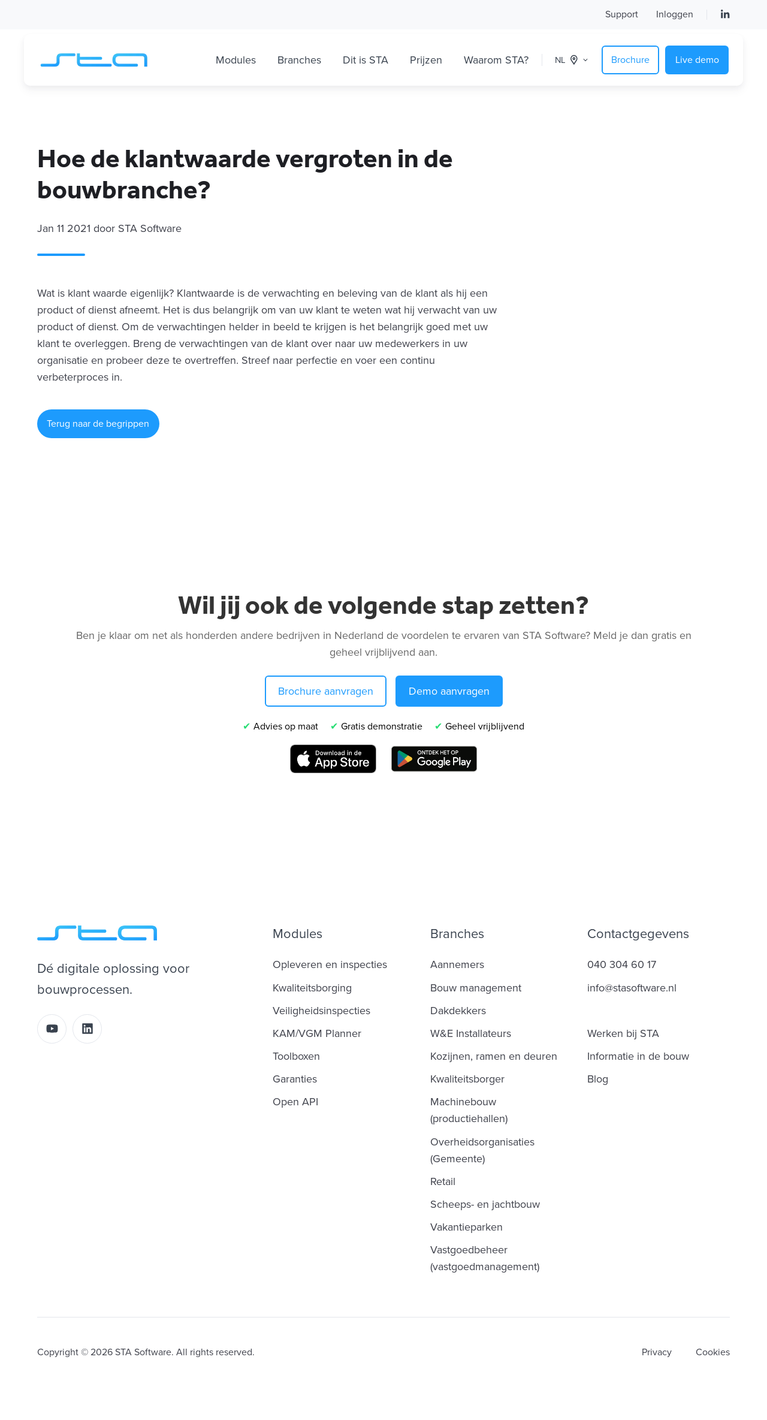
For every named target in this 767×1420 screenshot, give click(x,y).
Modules (236, 60)
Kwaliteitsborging (312, 987)
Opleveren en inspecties (330, 964)
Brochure (630, 60)
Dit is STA (365, 60)
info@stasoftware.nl (632, 987)
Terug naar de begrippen (98, 424)
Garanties (295, 1079)
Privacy (657, 1352)
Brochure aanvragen (325, 691)
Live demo (697, 60)
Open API (295, 1101)
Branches (299, 60)
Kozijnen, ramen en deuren (493, 1056)
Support (621, 14)
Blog (597, 1079)
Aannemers (457, 964)
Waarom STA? (496, 60)
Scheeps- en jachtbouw (485, 1204)
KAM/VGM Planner (317, 1033)
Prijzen (426, 60)
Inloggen (674, 14)
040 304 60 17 (621, 964)
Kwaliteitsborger (467, 1079)
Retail (442, 1181)
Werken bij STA (623, 1033)
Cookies (713, 1352)
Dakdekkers (458, 1010)
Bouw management (475, 987)
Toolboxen (296, 1056)
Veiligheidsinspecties (321, 1010)
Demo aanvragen (449, 691)
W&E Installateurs (470, 1033)
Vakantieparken (466, 1227)
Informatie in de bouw (638, 1056)
